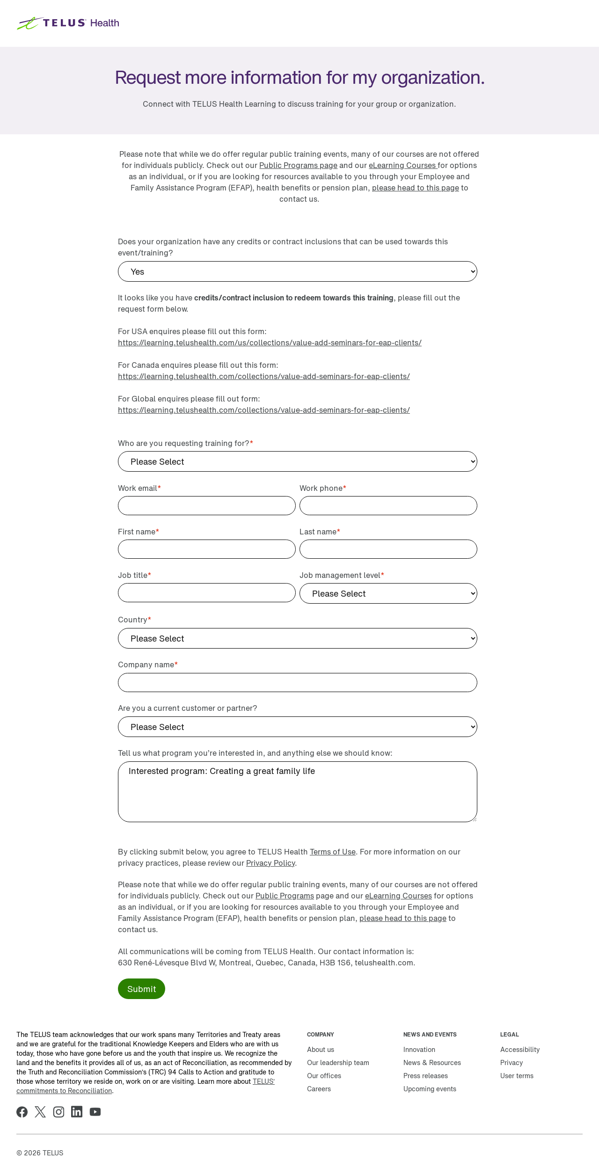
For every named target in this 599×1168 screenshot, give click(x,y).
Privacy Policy (270, 863)
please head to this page (415, 187)
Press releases (425, 1075)
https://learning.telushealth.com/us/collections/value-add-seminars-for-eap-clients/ (270, 342)
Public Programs (285, 895)
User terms (516, 1075)
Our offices (324, 1075)
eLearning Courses (403, 165)
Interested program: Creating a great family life (297, 791)
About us (320, 1049)
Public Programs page (298, 165)
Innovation (419, 1049)
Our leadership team (338, 1062)
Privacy (511, 1062)
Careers (319, 1089)
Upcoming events (429, 1089)
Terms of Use (333, 851)
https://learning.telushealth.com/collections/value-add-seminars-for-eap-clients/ (264, 376)
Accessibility (520, 1049)
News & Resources (432, 1062)
